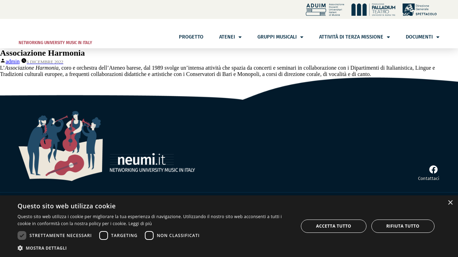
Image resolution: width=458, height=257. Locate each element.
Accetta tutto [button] (333, 226)
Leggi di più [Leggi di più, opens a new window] (140, 224)
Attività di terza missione (354, 37)
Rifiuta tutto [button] (403, 226)
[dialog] (229, 226)
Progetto (191, 37)
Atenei (230, 37)
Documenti (422, 37)
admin (13, 61)
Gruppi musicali (280, 37)
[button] (154, 248)
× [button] (450, 203)
